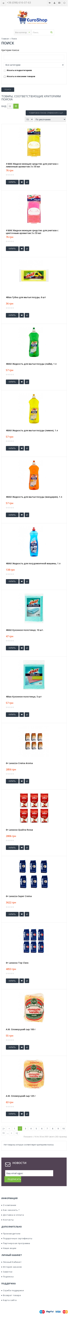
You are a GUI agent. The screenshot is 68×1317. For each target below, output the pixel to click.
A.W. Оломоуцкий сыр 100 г (21, 1029)
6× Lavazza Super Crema (19, 896)
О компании (8, 1199)
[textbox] (42, 32)
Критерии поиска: (10, 50)
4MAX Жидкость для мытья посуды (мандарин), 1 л (34, 497)
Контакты (7, 1213)
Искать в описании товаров (19, 76)
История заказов (11, 1260)
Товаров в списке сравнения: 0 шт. (46, 113)
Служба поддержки (12, 1284)
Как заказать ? (10, 1204)
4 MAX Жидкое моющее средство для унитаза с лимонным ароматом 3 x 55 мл (32, 165)
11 (4, 1133)
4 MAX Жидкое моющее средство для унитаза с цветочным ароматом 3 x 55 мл (32, 232)
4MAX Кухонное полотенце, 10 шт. (25, 630)
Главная (5, 38)
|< (4, 1128)
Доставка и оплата (12, 1208)
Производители (10, 1227)
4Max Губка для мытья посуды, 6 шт (26, 297)
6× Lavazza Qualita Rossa (19, 829)
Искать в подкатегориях (18, 70)
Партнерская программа (15, 1237)
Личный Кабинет (11, 1256)
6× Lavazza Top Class (17, 962)
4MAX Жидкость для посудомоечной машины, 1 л (33, 563)
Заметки (6, 1265)
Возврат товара (11, 1289)
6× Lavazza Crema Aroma (19, 763)
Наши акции (8, 1242)
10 (63, 1128)
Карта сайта (9, 1294)
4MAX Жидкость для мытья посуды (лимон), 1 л (32, 430)
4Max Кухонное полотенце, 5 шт (24, 696)
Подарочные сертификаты (16, 1232)
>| (17, 1133)
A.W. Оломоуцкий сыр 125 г (21, 1096)
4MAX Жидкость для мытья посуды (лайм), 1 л (31, 364)
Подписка (7, 1270)
